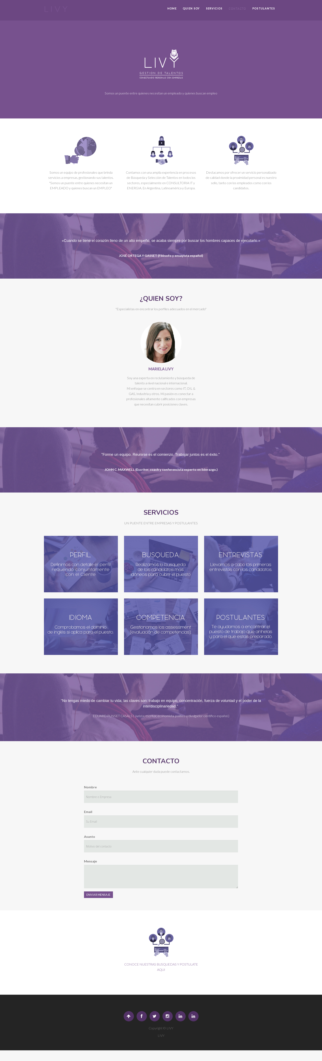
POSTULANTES (263, 8)
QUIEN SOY (191, 8)
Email (88, 812)
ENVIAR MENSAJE (98, 894)
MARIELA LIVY (161, 369)
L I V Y (56, 9)
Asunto (89, 836)
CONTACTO (237, 8)
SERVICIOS (214, 8)
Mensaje (90, 861)
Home (172, 8)
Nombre (90, 787)
